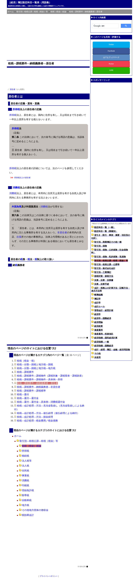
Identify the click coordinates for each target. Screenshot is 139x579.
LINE (111, 70)
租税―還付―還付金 (28, 398)
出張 (19, 237)
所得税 (25, 451)
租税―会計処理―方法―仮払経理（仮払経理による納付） (48, 413)
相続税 (25, 455)
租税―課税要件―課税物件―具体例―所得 (40, 379)
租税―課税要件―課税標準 (31, 390)
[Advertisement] (48, 36)
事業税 (25, 475)
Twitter (111, 44)
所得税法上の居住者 (22, 178)
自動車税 (27, 500)
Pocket (111, 64)
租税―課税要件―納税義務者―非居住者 (38, 387)
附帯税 (25, 495)
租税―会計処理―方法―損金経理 (35, 417)
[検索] (105, 26)
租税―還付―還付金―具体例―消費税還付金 (41, 402)
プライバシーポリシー (49, 576)
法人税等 (27, 460)
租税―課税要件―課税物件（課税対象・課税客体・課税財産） (50, 375)
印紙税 (25, 485)
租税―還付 (23, 394)
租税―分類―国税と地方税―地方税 (36, 368)
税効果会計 (28, 515)
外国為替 (16, 206)
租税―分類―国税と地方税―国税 (35, 364)
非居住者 (62, 232)
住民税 (25, 470)
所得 (15, 109)
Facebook (111, 51)
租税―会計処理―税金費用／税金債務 (37, 420)
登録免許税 (28, 490)
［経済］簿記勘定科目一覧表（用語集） (29, 2)
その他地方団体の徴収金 (35, 510)
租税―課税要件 (25, 372)
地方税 (25, 505)
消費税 (16, 187)
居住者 (12, 89)
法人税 (25, 465)
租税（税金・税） (26, 360)
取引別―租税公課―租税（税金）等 (39, 441)
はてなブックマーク (111, 57)
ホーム (17, 436)
